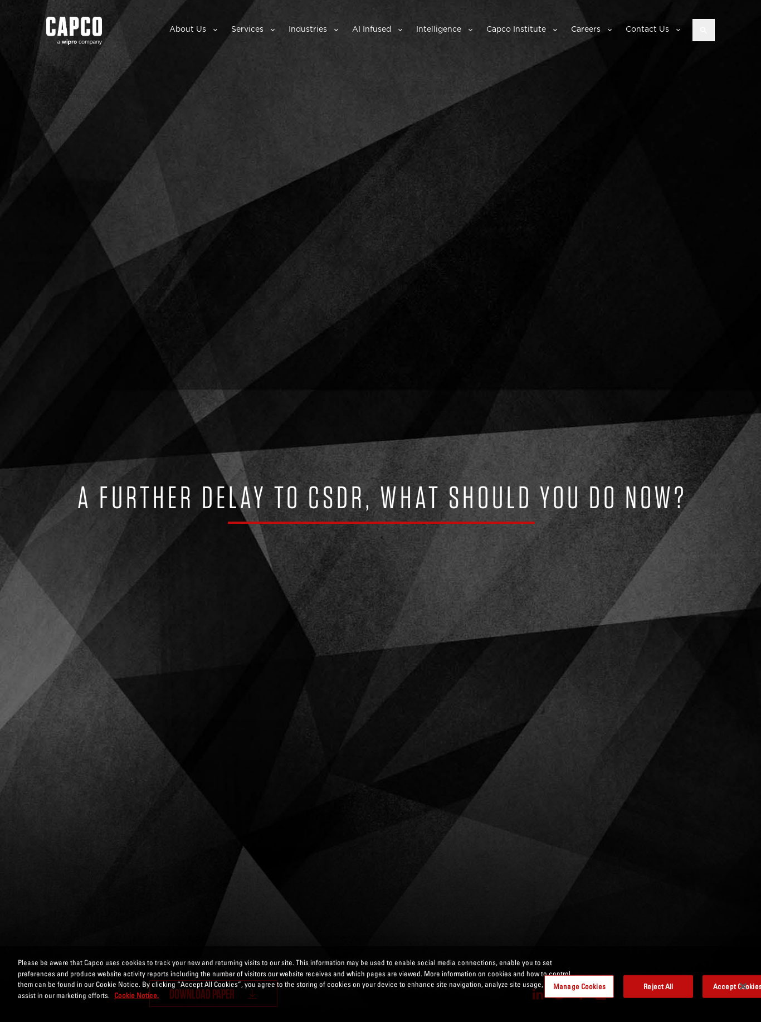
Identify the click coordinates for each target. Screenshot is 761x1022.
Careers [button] (586, 29)
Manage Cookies (579, 993)
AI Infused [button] (371, 29)
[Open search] (703, 30)
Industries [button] (308, 29)
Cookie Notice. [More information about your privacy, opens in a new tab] (136, 1002)
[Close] (743, 993)
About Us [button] (187, 29)
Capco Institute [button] (516, 29)
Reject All (658, 993)
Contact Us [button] (647, 29)
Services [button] (247, 29)
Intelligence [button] (438, 29)
